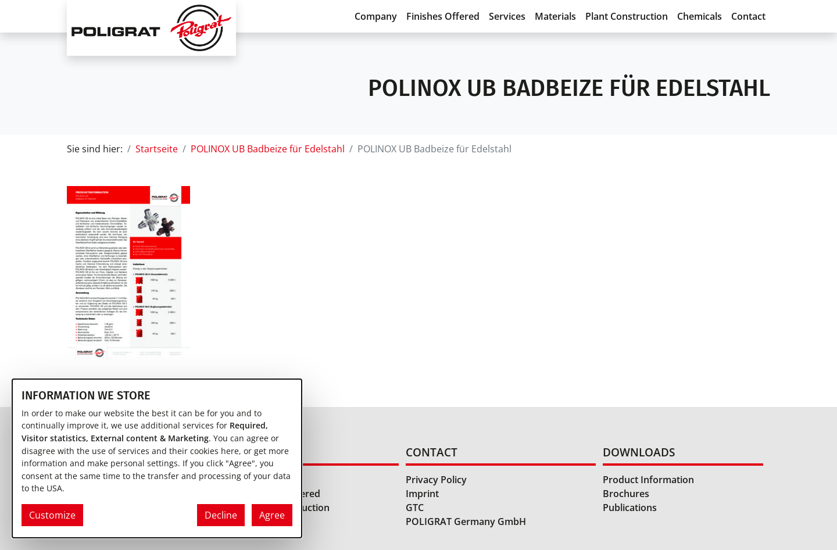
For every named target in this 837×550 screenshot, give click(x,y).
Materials (555, 16)
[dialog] (157, 458)
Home (264, 452)
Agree (272, 515)
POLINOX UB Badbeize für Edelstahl (268, 148)
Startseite (156, 148)
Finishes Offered (443, 16)
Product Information (648, 479)
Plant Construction (626, 16)
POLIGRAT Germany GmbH (466, 521)
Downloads (639, 452)
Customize (52, 515)
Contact (748, 16)
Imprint (422, 493)
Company (376, 16)
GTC (415, 507)
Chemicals (699, 16)
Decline (221, 515)
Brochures (626, 493)
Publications (630, 507)
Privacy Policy (436, 479)
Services (507, 16)
